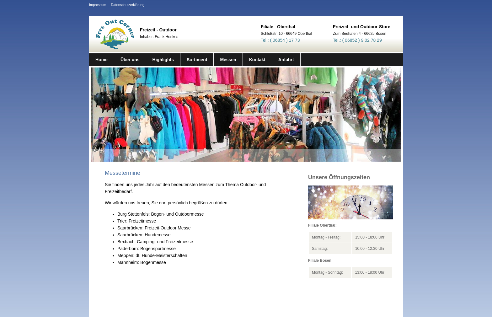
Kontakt (257, 59)
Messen (228, 59)
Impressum (97, 5)
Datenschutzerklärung (127, 5)
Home (101, 59)
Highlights (163, 59)
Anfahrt (286, 59)
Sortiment (197, 59)
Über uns (130, 59)
